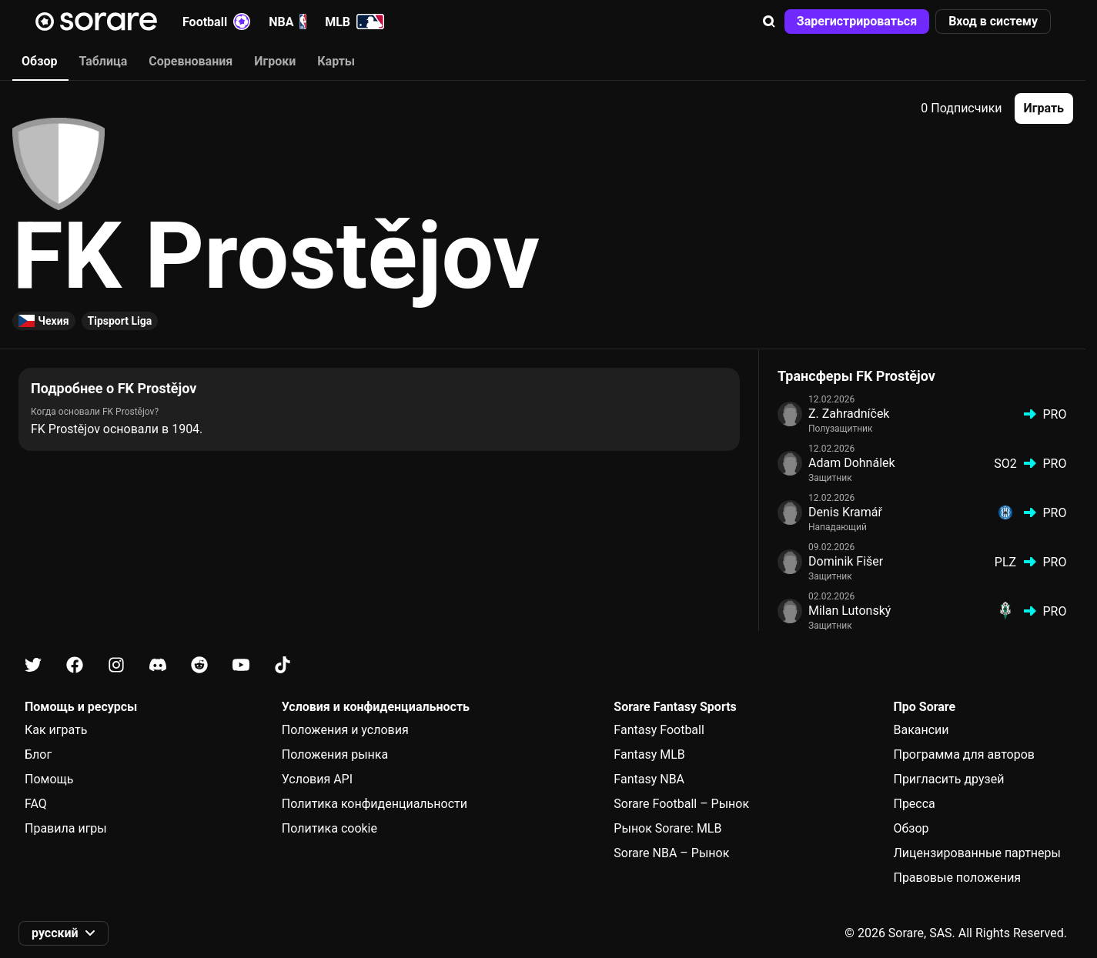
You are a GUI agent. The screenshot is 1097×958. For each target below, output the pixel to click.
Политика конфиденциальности (374, 803)
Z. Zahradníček (848, 413)
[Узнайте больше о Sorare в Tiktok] (282, 665)
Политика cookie (329, 828)
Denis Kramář (845, 512)
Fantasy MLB (649, 754)
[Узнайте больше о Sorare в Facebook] (74, 665)
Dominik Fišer (845, 561)
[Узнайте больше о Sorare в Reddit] (199, 665)
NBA (287, 21)
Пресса (914, 803)
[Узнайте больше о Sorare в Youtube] (241, 665)
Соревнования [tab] (190, 61)
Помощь (49, 779)
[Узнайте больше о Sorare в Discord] (157, 665)
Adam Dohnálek (851, 463)
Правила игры (66, 828)
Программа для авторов (964, 754)
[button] (769, 21)
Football (216, 21)
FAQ (36, 803)
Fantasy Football (659, 730)
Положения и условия (345, 730)
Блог (38, 754)
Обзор (910, 828)
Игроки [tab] (275, 61)
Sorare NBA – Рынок (671, 853)
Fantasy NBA (649, 779)
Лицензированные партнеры (977, 853)
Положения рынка (335, 754)
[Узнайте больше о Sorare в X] (33, 665)
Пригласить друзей (948, 779)
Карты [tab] (336, 61)
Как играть (56, 730)
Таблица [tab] (103, 61)
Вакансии (920, 730)
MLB (354, 21)
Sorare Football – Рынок (681, 803)
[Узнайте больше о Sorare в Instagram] (116, 665)
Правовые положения (957, 877)
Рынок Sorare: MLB (667, 828)
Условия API (317, 779)
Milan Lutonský (849, 610)
